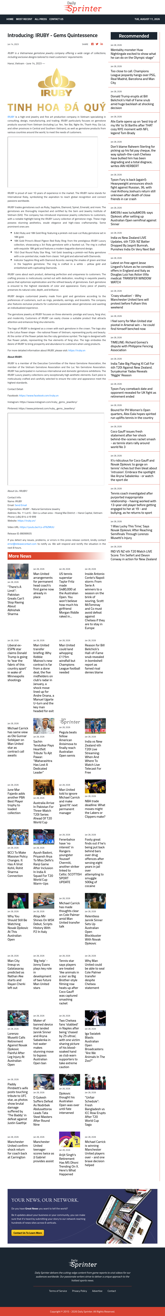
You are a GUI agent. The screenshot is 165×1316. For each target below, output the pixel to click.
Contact (112, 1290)
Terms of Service (58, 1290)
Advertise (97, 1290)
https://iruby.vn (76, 350)
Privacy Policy (79, 1290)
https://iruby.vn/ (27, 520)
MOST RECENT (24, 19)
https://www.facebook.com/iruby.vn (38, 395)
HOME (10, 19)
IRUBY (11, 116)
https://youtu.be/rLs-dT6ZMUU (37, 527)
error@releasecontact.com (22, 543)
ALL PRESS (41, 19)
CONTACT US (56, 19)
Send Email (21, 505)
